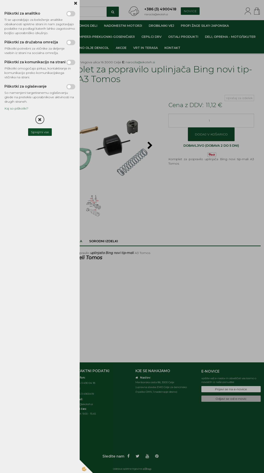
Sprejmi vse (40, 132)
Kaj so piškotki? (16, 108)
